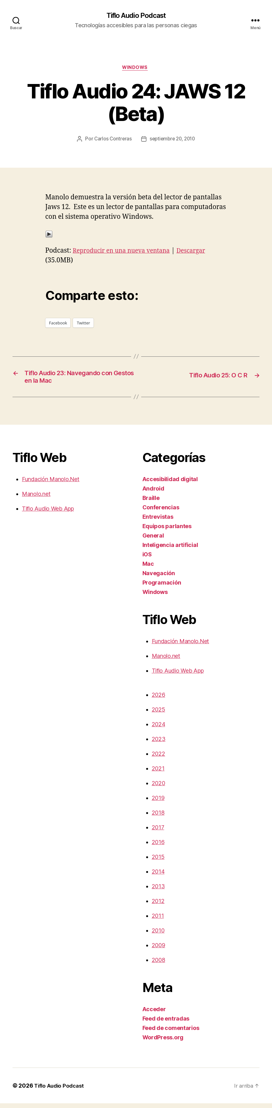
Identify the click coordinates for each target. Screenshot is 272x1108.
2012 (158, 905)
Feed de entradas (166, 1023)
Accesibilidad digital (170, 483)
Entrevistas (157, 521)
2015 (158, 861)
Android (153, 493)
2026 (158, 699)
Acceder (154, 1014)
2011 (158, 920)
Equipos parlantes (167, 531)
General (153, 540)
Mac (148, 568)
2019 (158, 802)
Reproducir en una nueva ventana (126, 252)
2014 (158, 876)
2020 (158, 788)
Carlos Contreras (111, 141)
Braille (151, 502)
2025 (158, 714)
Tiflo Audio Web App (48, 513)
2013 (158, 891)
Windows (136, 69)
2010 (158, 935)
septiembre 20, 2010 (173, 141)
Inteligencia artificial (170, 549)
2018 (158, 817)
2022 (158, 758)
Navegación (158, 578)
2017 (158, 832)
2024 (158, 729)
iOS (147, 559)
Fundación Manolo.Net (51, 483)
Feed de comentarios (170, 1032)
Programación (161, 587)
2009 (158, 950)
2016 (158, 846)
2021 (158, 773)
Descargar (202, 252)
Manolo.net (36, 498)
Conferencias (160, 512)
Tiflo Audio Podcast (136, 15)
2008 (158, 964)
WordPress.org (163, 1042)
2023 (159, 743)
